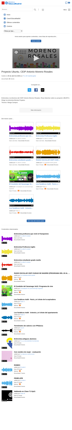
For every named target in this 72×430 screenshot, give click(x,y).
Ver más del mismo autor (36, 221)
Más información (36, 110)
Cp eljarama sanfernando (27, 354)
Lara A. (22, 327)
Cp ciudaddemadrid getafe (49, 162)
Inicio (8, 15)
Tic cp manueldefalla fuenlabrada (29, 341)
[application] (35, 58)
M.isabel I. (23, 367)
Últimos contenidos (13, 22)
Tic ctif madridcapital (29, 76)
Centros (9, 26)
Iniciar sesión (36, 41)
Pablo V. (44, 186)
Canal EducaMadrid (13, 18)
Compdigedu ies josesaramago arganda (31, 288)
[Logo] (16, 52)
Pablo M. (22, 393)
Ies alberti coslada (20, 138)
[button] (36, 58)
